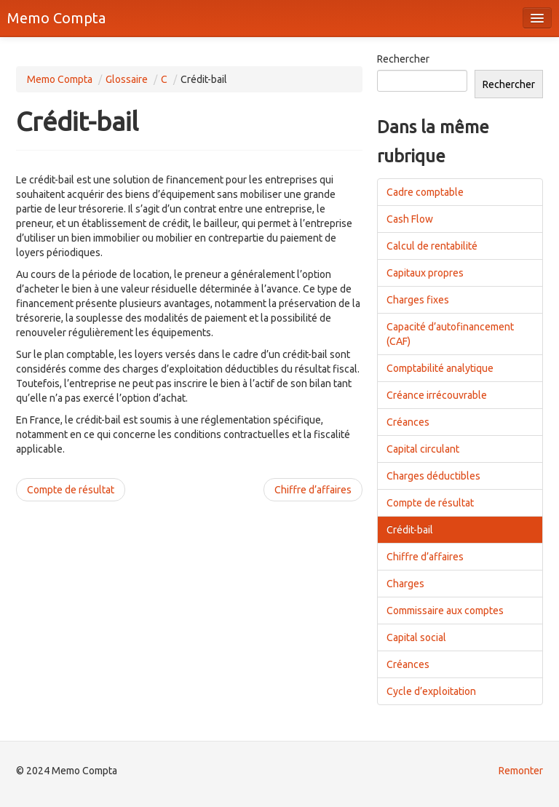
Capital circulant (422, 449)
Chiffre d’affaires (313, 490)
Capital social (416, 637)
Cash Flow (409, 219)
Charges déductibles (433, 476)
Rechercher (403, 59)
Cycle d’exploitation (431, 691)
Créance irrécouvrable (436, 395)
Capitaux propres (425, 273)
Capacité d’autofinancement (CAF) (450, 334)
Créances (407, 422)
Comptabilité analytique (439, 368)
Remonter (521, 770)
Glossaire (127, 79)
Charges (405, 583)
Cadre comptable (425, 192)
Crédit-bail (409, 530)
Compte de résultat (70, 490)
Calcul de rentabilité (431, 246)
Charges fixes (417, 300)
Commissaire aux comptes (445, 610)
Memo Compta (56, 17)
